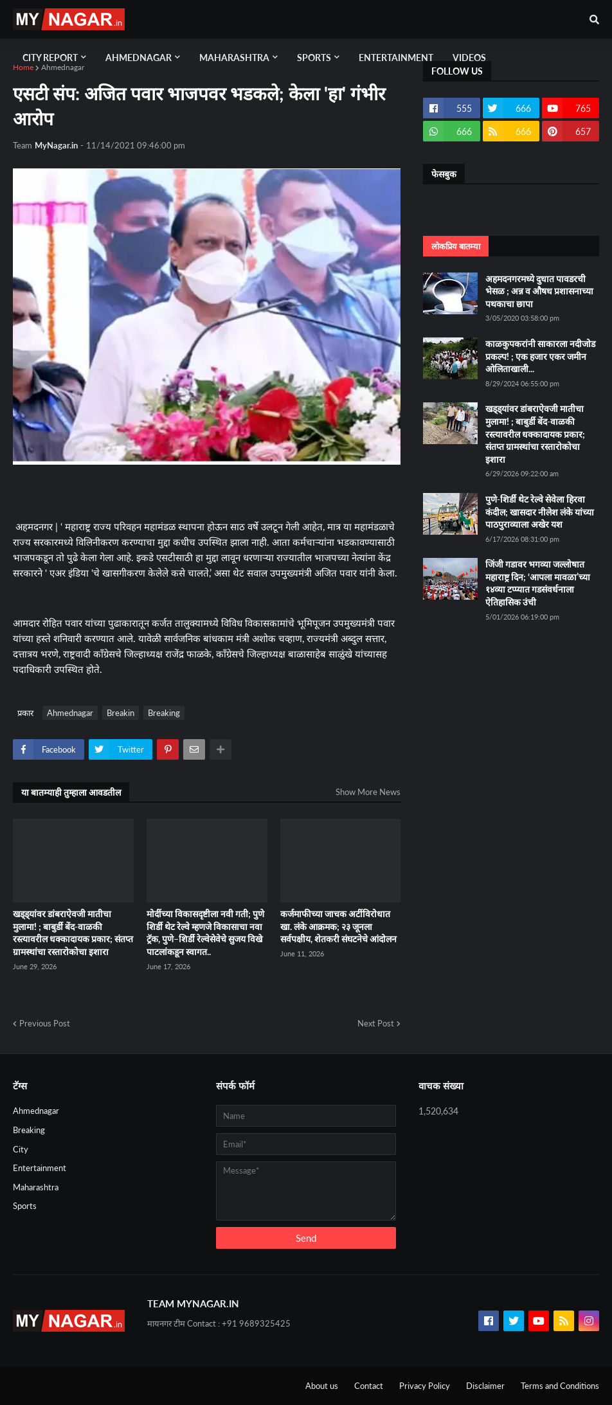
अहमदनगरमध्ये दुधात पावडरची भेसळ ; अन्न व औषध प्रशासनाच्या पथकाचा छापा (539, 291)
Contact (368, 1386)
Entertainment (39, 1168)
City (20, 1149)
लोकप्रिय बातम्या (455, 246)
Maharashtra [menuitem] (234, 57)
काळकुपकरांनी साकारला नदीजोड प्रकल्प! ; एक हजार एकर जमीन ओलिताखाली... (540, 356)
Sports (25, 1206)
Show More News (368, 792)
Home (23, 67)
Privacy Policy (424, 1386)
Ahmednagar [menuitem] (138, 57)
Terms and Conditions (560, 1386)
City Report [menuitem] (50, 57)
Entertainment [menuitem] (396, 57)
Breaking (164, 713)
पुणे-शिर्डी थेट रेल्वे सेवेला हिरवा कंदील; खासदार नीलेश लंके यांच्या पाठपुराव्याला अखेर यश (539, 512)
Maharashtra (36, 1187)
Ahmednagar (62, 67)
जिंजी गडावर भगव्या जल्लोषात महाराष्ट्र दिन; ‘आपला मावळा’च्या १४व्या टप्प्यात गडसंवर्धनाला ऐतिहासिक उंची (537, 583)
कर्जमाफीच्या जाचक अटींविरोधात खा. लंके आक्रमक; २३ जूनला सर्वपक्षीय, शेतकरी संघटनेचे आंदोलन (338, 926)
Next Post (375, 1023)
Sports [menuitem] (314, 57)
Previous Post (44, 1023)
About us (321, 1386)
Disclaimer (485, 1386)
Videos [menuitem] (469, 57)
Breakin (120, 713)
